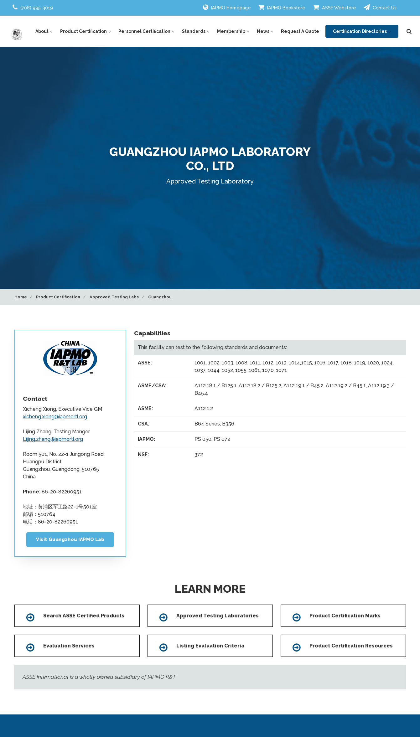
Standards (196, 31)
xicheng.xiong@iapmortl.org (55, 417)
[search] (409, 31)
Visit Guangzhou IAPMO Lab (70, 539)
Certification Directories (362, 31)
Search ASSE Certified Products (83, 616)
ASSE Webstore (334, 7)
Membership (233, 31)
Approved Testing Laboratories (217, 616)
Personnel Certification (146, 31)
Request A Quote (300, 31)
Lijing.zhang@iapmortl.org (53, 439)
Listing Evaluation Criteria (210, 646)
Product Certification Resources (351, 646)
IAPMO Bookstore (281, 7)
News (265, 31)
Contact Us (380, 7)
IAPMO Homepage (227, 7)
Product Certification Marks (345, 616)
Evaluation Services (69, 646)
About (44, 31)
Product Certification (85, 31)
